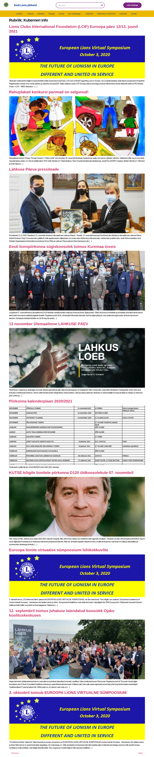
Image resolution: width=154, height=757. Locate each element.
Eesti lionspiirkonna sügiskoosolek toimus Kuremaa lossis (62, 246)
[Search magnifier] (102, 5)
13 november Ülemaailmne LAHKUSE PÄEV (48, 324)
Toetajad (51, 14)
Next (142, 753)
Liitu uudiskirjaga (74, 14)
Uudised (19, 14)
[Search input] (79, 5)
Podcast (31, 14)
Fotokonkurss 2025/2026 (106, 14)
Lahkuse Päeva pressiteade (34, 169)
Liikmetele (123, 14)
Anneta (61, 14)
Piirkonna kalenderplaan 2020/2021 (40, 401)
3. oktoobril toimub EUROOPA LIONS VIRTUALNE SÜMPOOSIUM (67, 692)
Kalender (41, 14)
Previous (14, 753)
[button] (20, 13)
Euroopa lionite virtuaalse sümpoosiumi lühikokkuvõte (58, 550)
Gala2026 (89, 14)
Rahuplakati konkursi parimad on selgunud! (49, 92)
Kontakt (134, 14)
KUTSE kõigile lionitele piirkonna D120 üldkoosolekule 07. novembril (71, 472)
